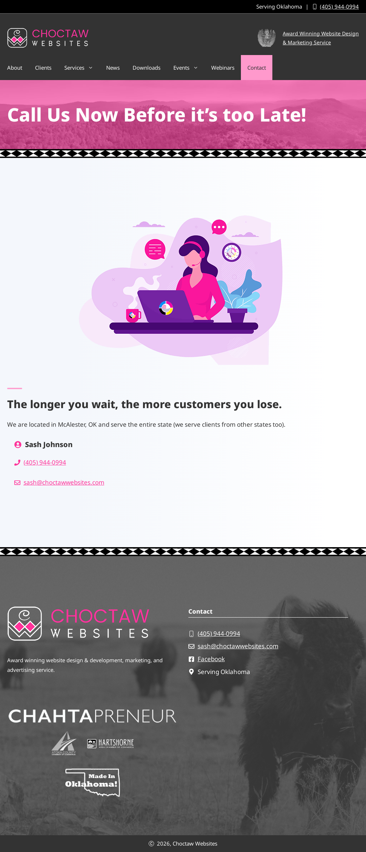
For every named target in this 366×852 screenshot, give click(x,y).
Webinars (222, 67)
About (14, 67)
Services (82, 67)
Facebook (211, 659)
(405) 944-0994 (339, 6)
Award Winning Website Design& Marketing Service (321, 38)
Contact (256, 67)
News (113, 67)
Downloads (146, 67)
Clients (43, 67)
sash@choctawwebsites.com (64, 482)
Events (189, 67)
